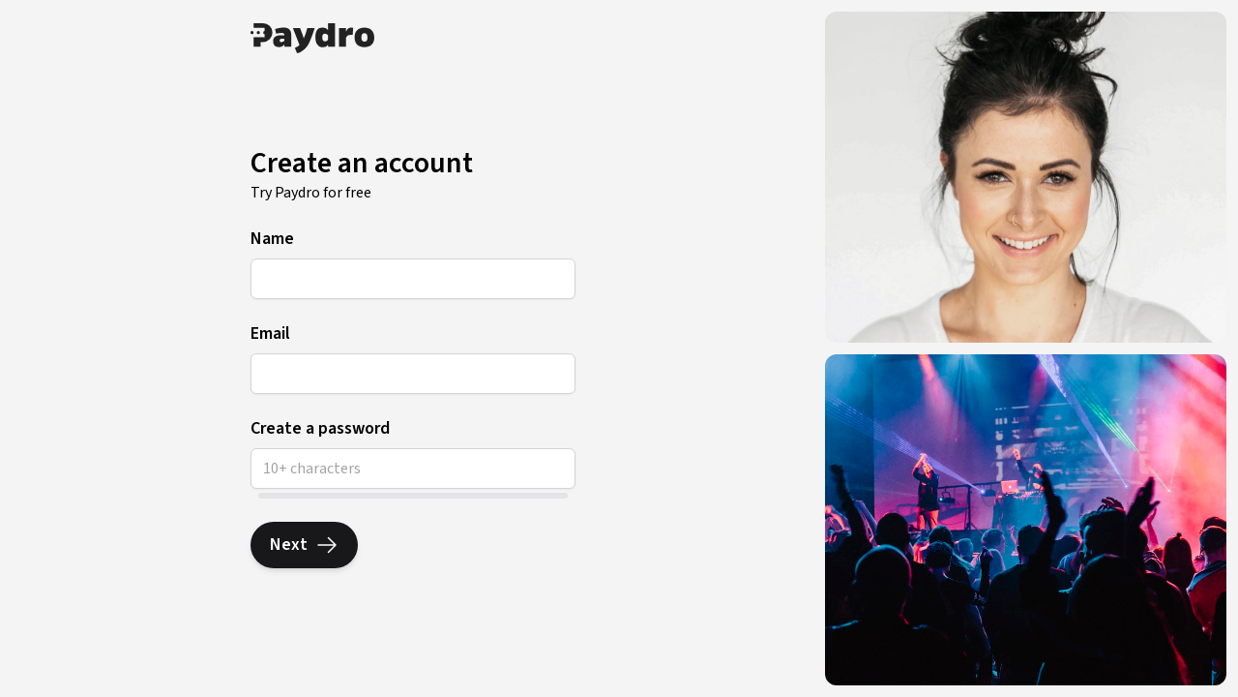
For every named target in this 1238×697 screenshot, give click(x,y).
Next (304, 544)
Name (272, 239)
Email (270, 334)
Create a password (320, 428)
